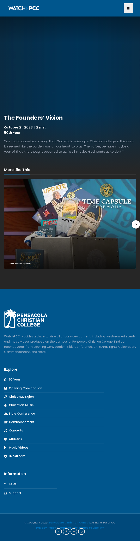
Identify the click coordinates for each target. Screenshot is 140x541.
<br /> (70, 65)
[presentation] (136, 224)
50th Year (12, 132)
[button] (128, 8)
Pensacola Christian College (69, 522)
